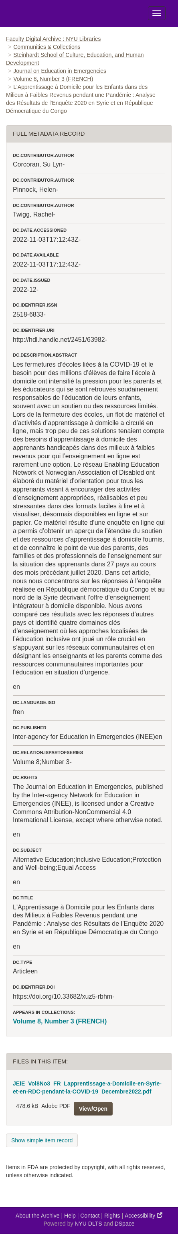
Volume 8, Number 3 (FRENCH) (53, 79)
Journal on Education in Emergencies (59, 71)
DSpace (125, 1223)
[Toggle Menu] (157, 13)
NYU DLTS (88, 1223)
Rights (112, 1215)
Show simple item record (42, 1140)
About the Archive (38, 1215)
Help (70, 1215)
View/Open (93, 1109)
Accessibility (143, 1215)
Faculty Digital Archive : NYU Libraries (53, 39)
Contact (89, 1215)
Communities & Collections (46, 47)
